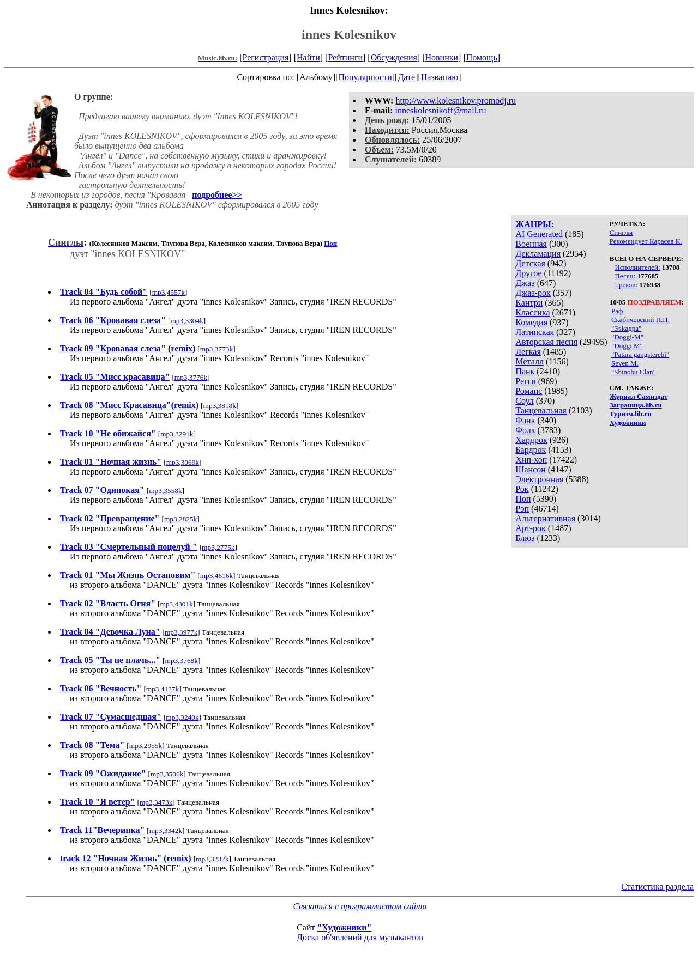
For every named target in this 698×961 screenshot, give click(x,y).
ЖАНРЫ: (534, 224)
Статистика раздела (657, 886)
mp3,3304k (186, 321)
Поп (523, 498)
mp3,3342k (165, 830)
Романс (528, 391)
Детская (530, 263)
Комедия (531, 322)
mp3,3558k (165, 490)
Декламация (538, 253)
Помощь (481, 57)
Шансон (530, 469)
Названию (440, 77)
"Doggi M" (627, 346)
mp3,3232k (212, 859)
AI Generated (539, 234)
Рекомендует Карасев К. (646, 241)
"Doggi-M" (627, 337)
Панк (524, 371)
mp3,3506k (167, 774)
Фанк (525, 420)
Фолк (525, 430)
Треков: (626, 285)
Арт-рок (530, 528)
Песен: (625, 276)
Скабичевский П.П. (640, 319)
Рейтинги (345, 57)
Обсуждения (394, 57)
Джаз (524, 283)
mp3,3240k (182, 717)
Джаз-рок (533, 292)
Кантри (529, 302)
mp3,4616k (216, 575)
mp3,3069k (182, 462)
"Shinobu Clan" (633, 372)
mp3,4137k (162, 689)
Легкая (527, 351)
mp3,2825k (180, 519)
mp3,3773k (216, 349)
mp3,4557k (168, 292)
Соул (524, 400)
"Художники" (344, 927)
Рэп (522, 508)
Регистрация (266, 57)
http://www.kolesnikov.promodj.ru (455, 100)
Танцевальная (541, 410)
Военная (531, 243)
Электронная (539, 479)
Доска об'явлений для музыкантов (360, 937)
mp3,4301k (176, 604)
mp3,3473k (156, 802)
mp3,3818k (219, 406)
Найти (308, 57)
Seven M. (625, 363)
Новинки (441, 57)
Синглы (621, 232)
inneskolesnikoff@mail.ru (440, 110)
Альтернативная (545, 518)
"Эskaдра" (626, 328)
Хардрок (531, 440)
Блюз (524, 538)
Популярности (365, 77)
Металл (529, 361)
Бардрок (530, 449)
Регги (525, 381)
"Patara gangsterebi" (640, 354)
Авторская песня (546, 341)
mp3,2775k (218, 547)
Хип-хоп (531, 459)
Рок (521, 489)
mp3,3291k (176, 434)
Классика (532, 312)
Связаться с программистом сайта (360, 906)
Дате (406, 77)
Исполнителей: (637, 267)
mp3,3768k (181, 660)
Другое (528, 273)
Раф (617, 311)
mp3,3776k (190, 377)
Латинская (534, 332)
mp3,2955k (145, 745)
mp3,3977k (181, 632)
